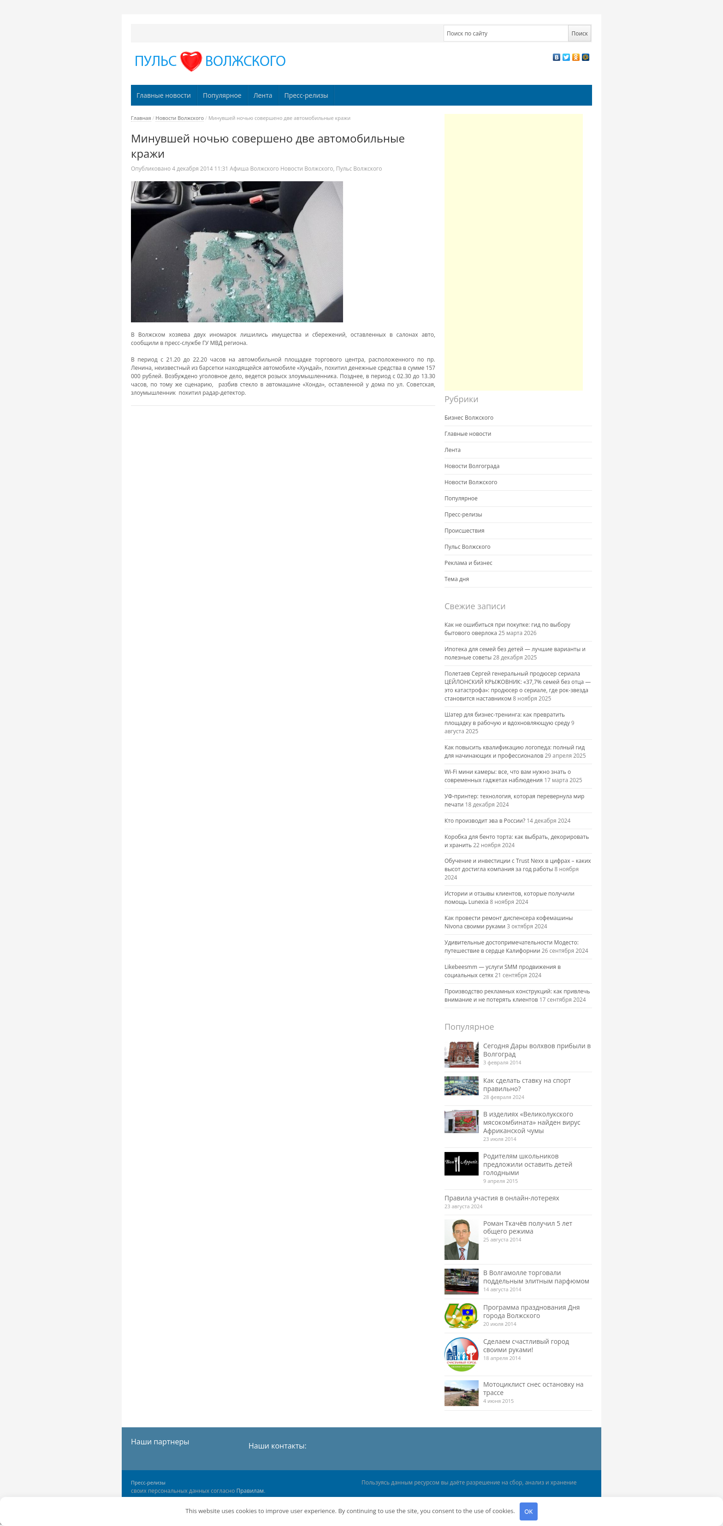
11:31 (201, 168)
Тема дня (456, 579)
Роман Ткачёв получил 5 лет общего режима (527, 1227)
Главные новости (163, 95)
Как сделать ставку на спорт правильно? (527, 1084)
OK (528, 1511)
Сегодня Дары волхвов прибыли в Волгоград (537, 1049)
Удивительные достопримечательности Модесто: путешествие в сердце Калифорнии (511, 946)
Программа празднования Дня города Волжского (531, 1311)
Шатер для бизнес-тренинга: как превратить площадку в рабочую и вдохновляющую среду (507, 719)
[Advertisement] (513, 252)
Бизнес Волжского (468, 418)
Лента (263, 95)
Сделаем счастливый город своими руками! (526, 1345)
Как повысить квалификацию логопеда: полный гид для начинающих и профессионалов (514, 751)
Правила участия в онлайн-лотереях (501, 1197)
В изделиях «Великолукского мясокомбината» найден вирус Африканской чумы (532, 1122)
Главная (141, 117)
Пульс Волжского (359, 168)
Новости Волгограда (471, 466)
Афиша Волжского (254, 168)
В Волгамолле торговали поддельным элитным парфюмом (536, 1276)
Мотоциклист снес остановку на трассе (533, 1388)
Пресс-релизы (306, 95)
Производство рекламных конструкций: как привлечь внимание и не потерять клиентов (517, 995)
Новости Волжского (179, 117)
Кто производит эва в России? (484, 821)
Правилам (250, 1491)
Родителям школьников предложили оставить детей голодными (527, 1164)
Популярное (222, 95)
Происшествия (464, 530)
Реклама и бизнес (468, 563)
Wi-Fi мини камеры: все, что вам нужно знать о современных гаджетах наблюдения (507, 776)
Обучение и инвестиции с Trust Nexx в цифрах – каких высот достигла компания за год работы (517, 865)
